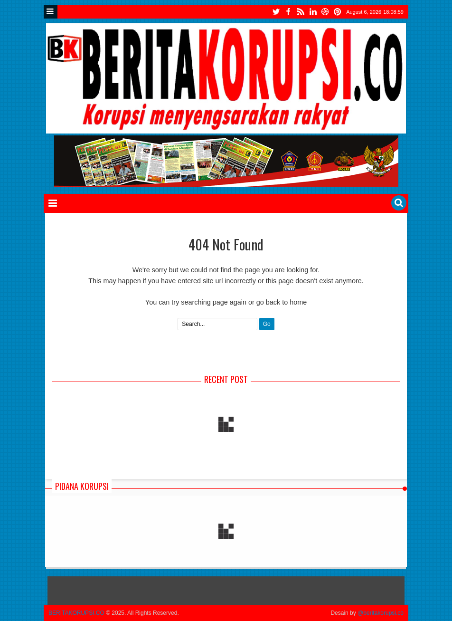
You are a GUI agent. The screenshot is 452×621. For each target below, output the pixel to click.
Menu (50, 12)
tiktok (337, 12)
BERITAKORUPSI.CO (76, 613)
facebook (288, 12)
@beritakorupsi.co (381, 613)
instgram (313, 12)
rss (300, 12)
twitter (276, 12)
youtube (325, 12)
